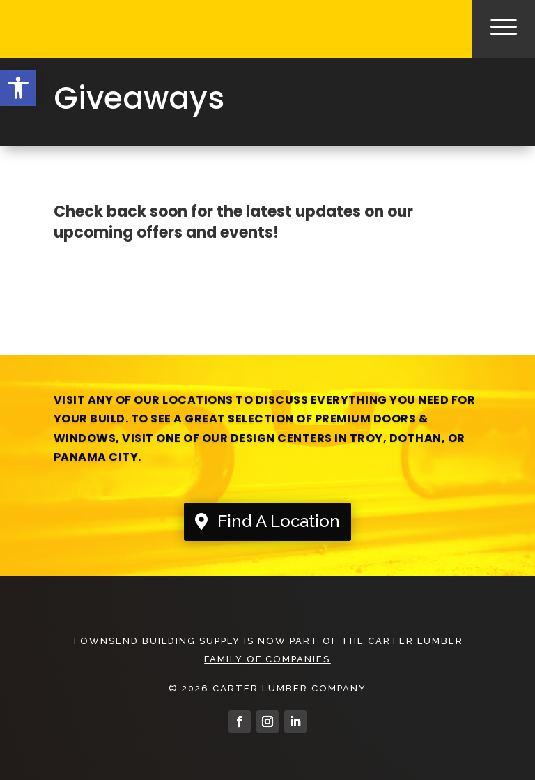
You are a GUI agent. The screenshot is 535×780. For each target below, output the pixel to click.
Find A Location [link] (278, 521)
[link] (18, 88)
